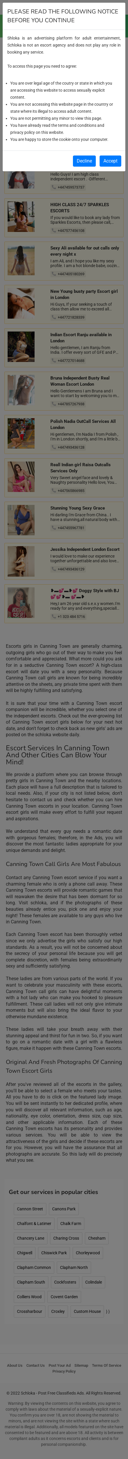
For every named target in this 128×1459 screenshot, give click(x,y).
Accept (110, 161)
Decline (84, 161)
